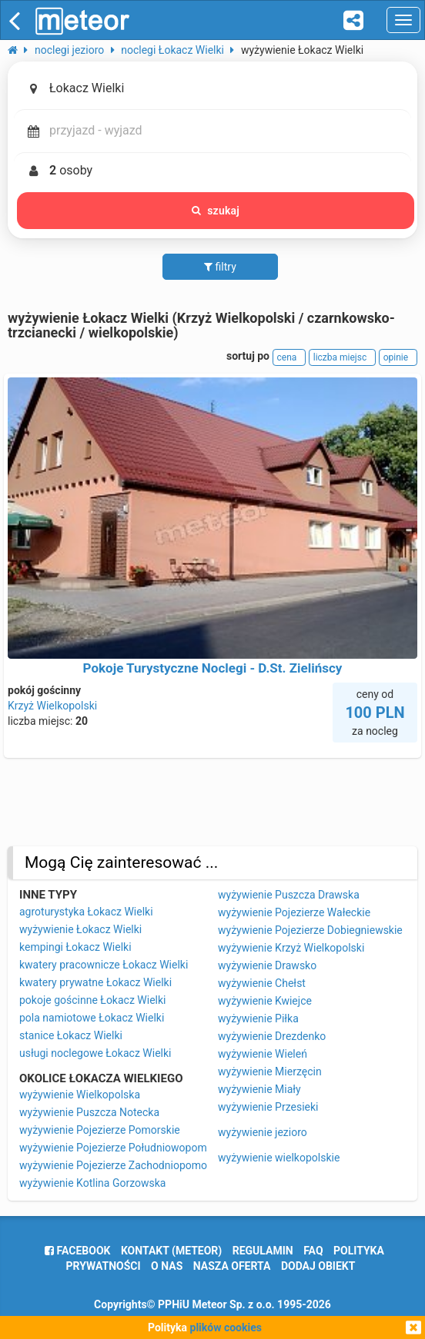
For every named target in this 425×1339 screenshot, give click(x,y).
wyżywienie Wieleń (262, 1054)
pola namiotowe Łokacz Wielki (91, 1018)
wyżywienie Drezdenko (272, 1036)
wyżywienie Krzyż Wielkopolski (291, 948)
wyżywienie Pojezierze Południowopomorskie (127, 1147)
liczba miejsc (342, 357)
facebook (77, 1250)
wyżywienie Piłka (258, 1018)
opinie (398, 357)
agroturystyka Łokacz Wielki (86, 911)
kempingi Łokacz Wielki (75, 947)
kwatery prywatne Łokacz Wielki (95, 982)
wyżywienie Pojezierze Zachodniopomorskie (124, 1165)
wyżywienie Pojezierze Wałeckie (294, 912)
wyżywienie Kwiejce (265, 1001)
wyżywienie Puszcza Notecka (89, 1112)
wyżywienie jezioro (262, 1132)
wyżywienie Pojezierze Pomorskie (99, 1130)
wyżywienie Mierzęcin (270, 1071)
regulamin (263, 1250)
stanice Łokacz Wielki (70, 1035)
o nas (166, 1266)
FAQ (313, 1250)
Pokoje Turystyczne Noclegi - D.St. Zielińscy (213, 668)
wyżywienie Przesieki (268, 1107)
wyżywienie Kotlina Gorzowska (92, 1183)
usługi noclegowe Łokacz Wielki (95, 1053)
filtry (220, 267)
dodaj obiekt (318, 1266)
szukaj (215, 210)
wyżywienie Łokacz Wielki (80, 929)
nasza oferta (232, 1266)
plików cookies (226, 1327)
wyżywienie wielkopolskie (279, 1157)
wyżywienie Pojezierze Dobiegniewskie (310, 930)
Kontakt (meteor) (171, 1250)
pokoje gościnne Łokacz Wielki (92, 1000)
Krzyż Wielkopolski (52, 705)
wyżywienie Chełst (262, 983)
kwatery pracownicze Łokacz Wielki (103, 965)
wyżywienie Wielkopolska (79, 1094)
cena (289, 357)
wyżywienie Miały (259, 1089)
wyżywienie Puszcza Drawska (289, 895)
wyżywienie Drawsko (267, 965)
